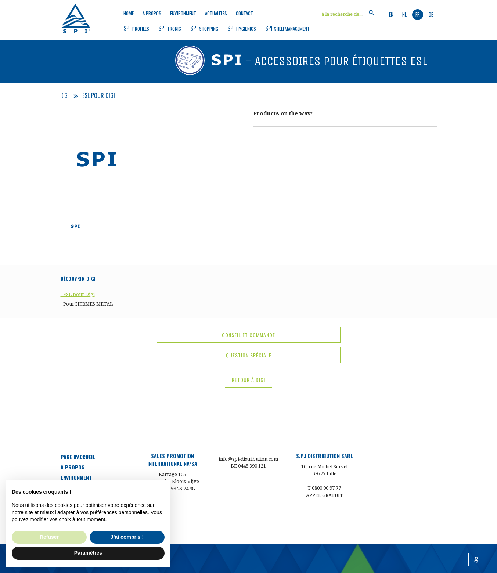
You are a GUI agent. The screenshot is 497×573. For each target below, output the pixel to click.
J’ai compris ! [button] (127, 537)
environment (183, 13)
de (431, 14)
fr (417, 14)
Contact (244, 13)
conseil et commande (248, 335)
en (391, 14)
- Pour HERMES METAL (87, 303)
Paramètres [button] (88, 553)
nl (404, 14)
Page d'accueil (78, 457)
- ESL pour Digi (78, 294)
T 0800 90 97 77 (324, 487)
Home (128, 13)
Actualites (216, 13)
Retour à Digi (248, 379)
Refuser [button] (49, 537)
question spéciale (248, 355)
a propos (152, 13)
